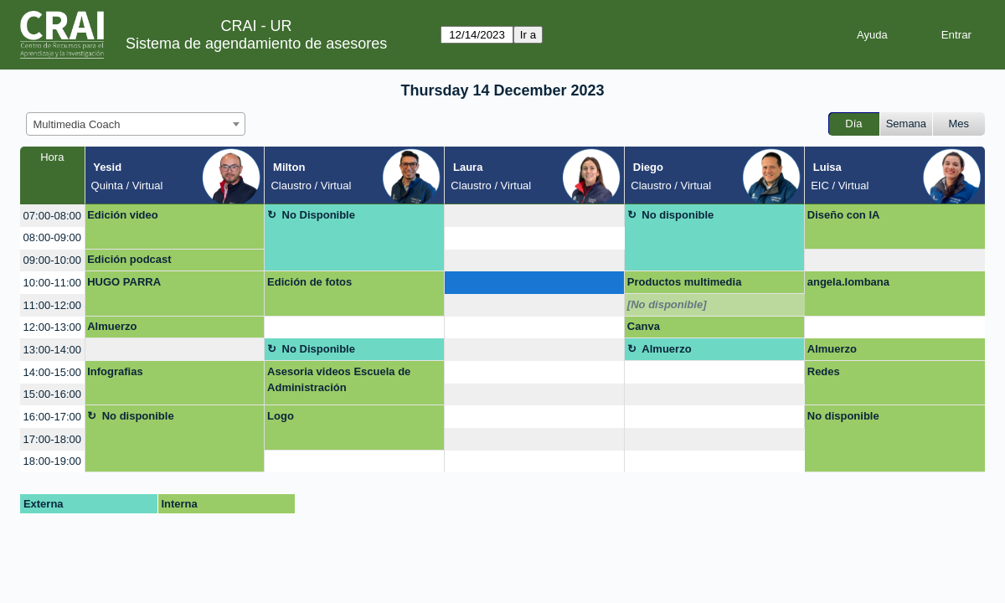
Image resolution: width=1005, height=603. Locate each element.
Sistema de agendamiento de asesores (256, 43)
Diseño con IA (843, 215)
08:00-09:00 (52, 237)
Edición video (122, 215)
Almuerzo (112, 326)
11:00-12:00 (52, 305)
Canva (643, 326)
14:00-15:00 (52, 372)
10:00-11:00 (52, 282)
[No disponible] (667, 304)
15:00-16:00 (52, 394)
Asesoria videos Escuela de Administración (338, 379)
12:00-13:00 (52, 327)
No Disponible (318, 215)
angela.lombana (848, 282)
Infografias (114, 371)
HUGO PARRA (124, 282)
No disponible (678, 215)
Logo (280, 416)
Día (853, 123)
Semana (906, 123)
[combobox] (135, 124)
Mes (959, 123)
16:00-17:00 (52, 416)
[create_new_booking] (534, 215)
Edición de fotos (309, 282)
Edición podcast (129, 259)
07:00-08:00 (52, 215)
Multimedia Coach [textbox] (77, 124)
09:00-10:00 (52, 260)
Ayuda (872, 34)
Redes (823, 371)
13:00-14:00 (52, 349)
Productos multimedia (684, 282)
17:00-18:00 (52, 439)
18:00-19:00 (52, 461)
